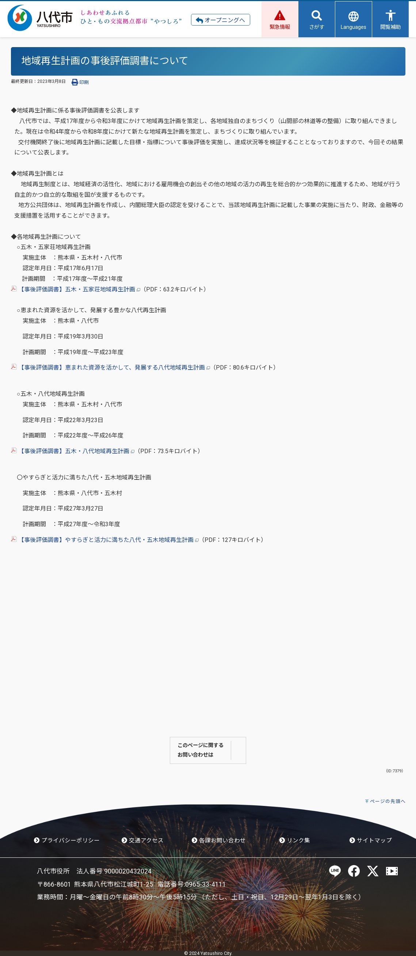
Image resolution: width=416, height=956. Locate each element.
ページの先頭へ (388, 801)
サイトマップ (371, 840)
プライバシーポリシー (67, 840)
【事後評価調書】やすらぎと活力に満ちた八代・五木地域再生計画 (105, 539)
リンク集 (294, 840)
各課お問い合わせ (219, 840)
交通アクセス (143, 840)
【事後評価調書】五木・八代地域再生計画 (72, 451)
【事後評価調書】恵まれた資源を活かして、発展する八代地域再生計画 (110, 367)
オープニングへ (220, 20)
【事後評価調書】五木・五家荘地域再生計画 (75, 289)
